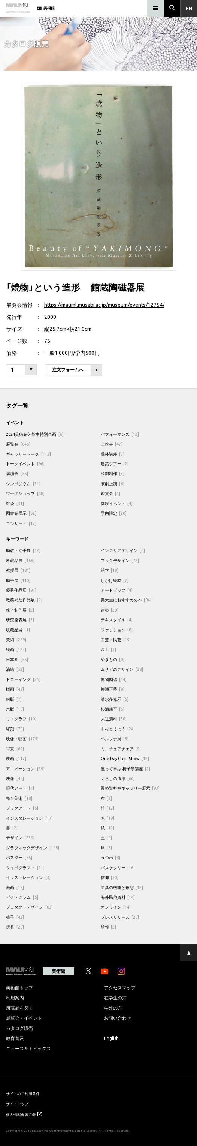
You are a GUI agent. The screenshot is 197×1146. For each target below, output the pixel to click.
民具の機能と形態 (122, 887)
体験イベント (117, 503)
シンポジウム (23, 483)
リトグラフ (21, 719)
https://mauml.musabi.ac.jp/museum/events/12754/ (104, 304)
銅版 (14, 699)
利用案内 (15, 997)
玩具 (15, 927)
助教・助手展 (23, 550)
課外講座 (113, 454)
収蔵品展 (18, 630)
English (111, 1038)
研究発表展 (20, 619)
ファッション (117, 630)
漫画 (15, 887)
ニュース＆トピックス (28, 1048)
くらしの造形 (118, 778)
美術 (16, 639)
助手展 (18, 580)
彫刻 (15, 729)
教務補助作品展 (24, 600)
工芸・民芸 (116, 639)
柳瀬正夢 (113, 689)
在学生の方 (115, 997)
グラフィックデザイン (32, 847)
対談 (15, 503)
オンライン (116, 907)
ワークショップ (25, 493)
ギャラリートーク (28, 454)
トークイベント (25, 463)
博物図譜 (114, 679)
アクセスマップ (120, 987)
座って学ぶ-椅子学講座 (126, 768)
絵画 (16, 649)
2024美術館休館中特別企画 (35, 434)
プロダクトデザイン (29, 907)
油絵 (15, 669)
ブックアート (22, 808)
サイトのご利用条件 (23, 1093)
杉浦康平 (113, 709)
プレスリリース (120, 917)
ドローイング (23, 679)
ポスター (19, 857)
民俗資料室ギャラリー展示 (130, 788)
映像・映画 (22, 738)
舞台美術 (19, 798)
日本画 (17, 659)
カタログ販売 (19, 1027)
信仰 (110, 877)
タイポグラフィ (25, 867)
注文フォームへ (75, 370)
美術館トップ (19, 987)
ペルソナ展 (115, 738)
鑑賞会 (111, 493)
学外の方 (113, 1007)
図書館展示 (21, 513)
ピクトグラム (22, 897)
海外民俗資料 (118, 897)
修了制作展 (20, 610)
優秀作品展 (21, 590)
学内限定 (114, 513)
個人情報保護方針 (24, 1114)
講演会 (17, 473)
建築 (110, 610)
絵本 (110, 570)
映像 (15, 778)
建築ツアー (115, 463)
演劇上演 (113, 483)
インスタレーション (29, 818)
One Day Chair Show (125, 758)
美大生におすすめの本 (126, 600)
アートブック (117, 590)
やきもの (113, 659)
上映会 (112, 444)
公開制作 (113, 473)
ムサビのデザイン (122, 669)
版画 (15, 689)
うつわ (111, 857)
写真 (15, 749)
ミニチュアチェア (121, 749)
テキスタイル (117, 619)
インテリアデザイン (123, 550)
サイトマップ (17, 1103)
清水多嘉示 (115, 699)
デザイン (20, 837)
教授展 (18, 570)
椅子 (15, 917)
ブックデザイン (120, 560)
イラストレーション (28, 877)
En (189, 8)
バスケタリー (118, 867)
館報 (108, 927)
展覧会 (18, 444)
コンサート (21, 523)
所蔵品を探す (19, 1007)
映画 (16, 758)
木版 (15, 709)
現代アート (20, 788)
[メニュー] (155, 8)
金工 (108, 649)
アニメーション (25, 768)
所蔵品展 (20, 560)
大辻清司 (114, 719)
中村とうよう (118, 729)
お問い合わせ (117, 1017)
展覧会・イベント (24, 1017)
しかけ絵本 (115, 580)
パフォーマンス (120, 434)
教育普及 (15, 1038)
